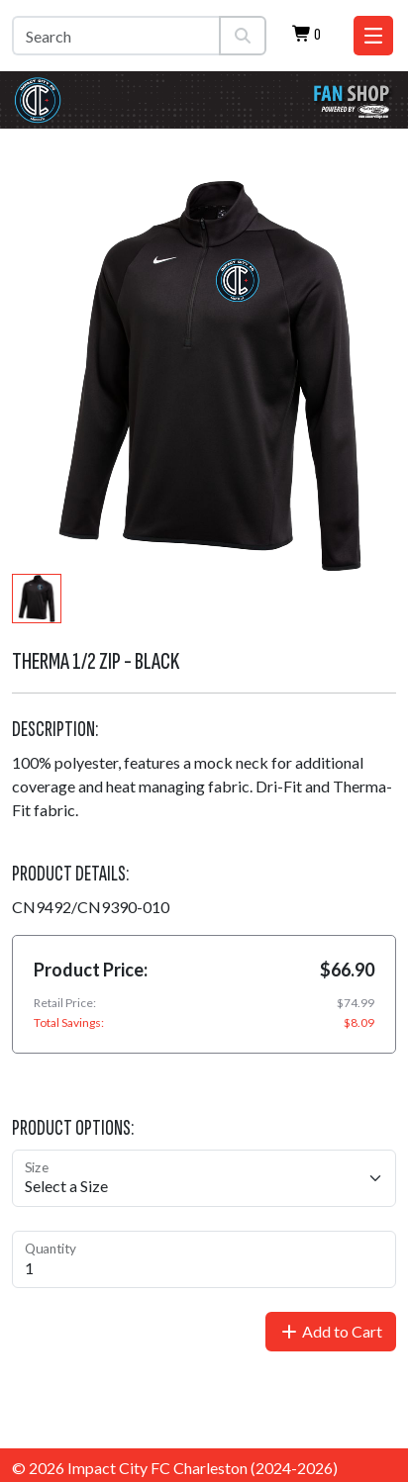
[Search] (116, 35)
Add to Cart (330, 1331)
